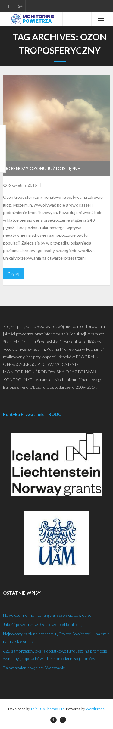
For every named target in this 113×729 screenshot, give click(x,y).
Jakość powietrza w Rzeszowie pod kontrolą (42, 624)
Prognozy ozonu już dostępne (41, 168)
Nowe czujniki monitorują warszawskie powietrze (47, 615)
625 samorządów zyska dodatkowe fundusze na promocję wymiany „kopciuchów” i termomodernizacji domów (55, 654)
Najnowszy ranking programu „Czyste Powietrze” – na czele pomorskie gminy (56, 637)
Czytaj (13, 273)
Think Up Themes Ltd (47, 708)
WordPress (95, 708)
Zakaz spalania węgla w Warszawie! (35, 667)
